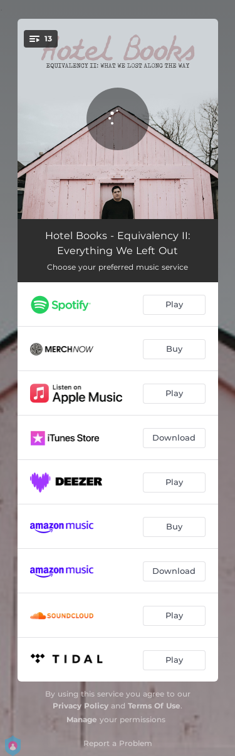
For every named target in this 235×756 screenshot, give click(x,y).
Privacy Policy (80, 705)
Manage (81, 719)
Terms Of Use (154, 705)
